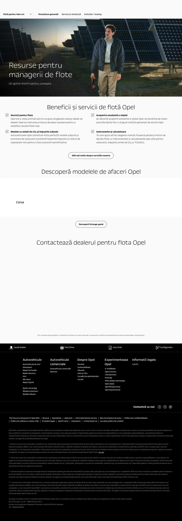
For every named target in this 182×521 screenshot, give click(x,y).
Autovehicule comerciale (59, 362)
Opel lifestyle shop (112, 387)
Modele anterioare (30, 391)
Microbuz (27, 379)
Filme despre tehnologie (115, 381)
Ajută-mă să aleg (30, 388)
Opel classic (109, 384)
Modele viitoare (29, 394)
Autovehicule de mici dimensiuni (31, 366)
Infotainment (110, 375)
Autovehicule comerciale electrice (60, 370)
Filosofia (81, 370)
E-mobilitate (110, 368)
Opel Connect (110, 372)
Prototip (108, 378)
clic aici (101, 452)
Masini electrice (29, 373)
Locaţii (80, 379)
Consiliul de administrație (88, 376)
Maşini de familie (30, 370)
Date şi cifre (82, 373)
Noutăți (81, 364)
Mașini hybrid (28, 382)
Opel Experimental (112, 390)
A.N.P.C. (135, 364)
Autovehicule (32, 360)
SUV (24, 376)
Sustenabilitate (84, 367)
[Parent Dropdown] (18, 14)
